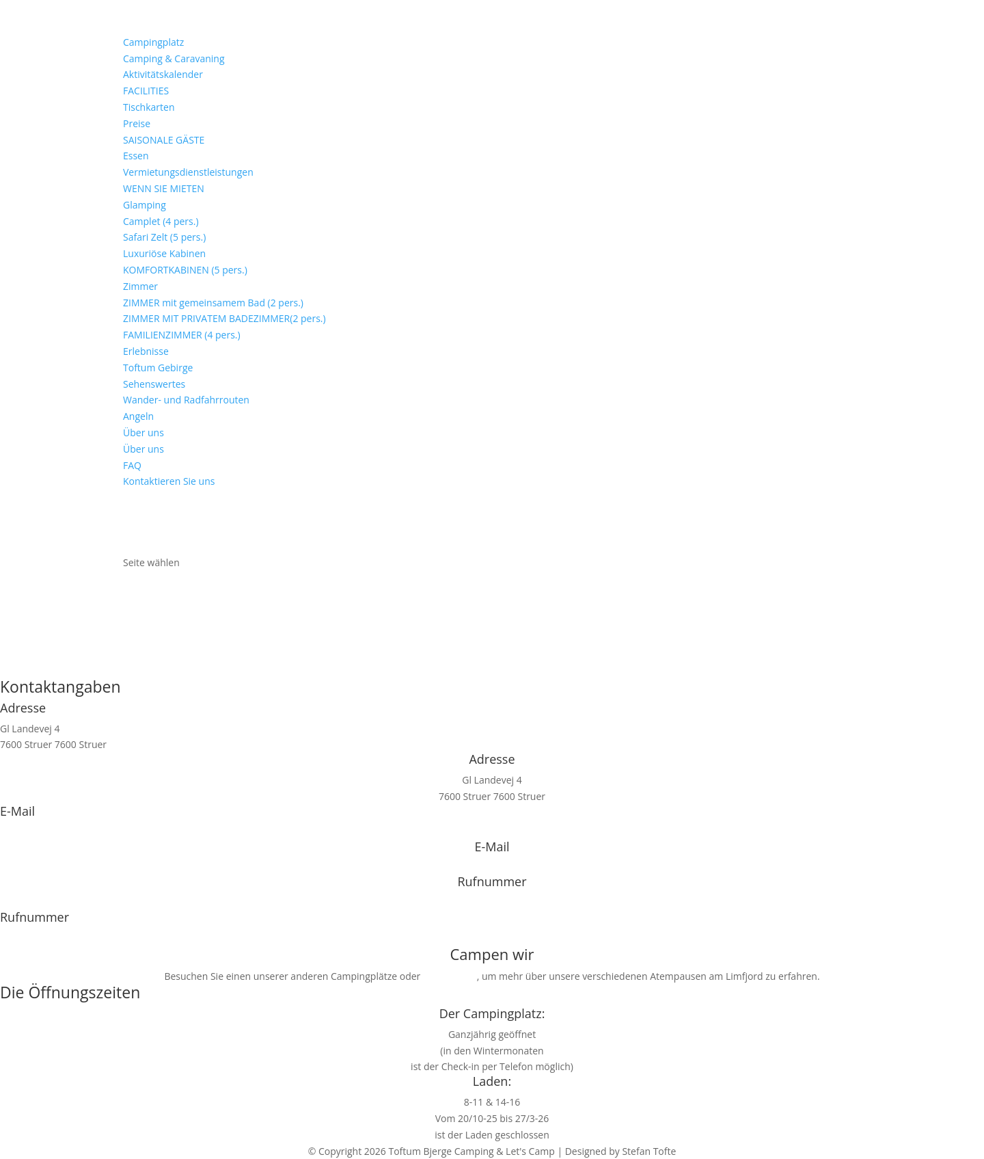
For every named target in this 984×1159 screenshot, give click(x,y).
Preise (136, 123)
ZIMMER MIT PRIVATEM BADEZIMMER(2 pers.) (224, 318)
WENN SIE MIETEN (163, 188)
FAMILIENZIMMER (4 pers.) (182, 334)
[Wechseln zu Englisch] (123, 546)
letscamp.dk (450, 976)
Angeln (138, 416)
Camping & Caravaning (174, 58)
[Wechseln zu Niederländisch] (123, 530)
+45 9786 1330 (491, 902)
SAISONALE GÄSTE (163, 139)
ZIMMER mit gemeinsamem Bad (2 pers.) (213, 302)
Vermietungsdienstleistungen (188, 171)
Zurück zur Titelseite (492, 661)
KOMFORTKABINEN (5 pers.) (185, 269)
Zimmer (140, 286)
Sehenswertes (154, 383)
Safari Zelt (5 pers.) (164, 236)
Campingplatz (153, 42)
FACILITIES (146, 90)
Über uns (143, 432)
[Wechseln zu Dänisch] (123, 513)
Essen (136, 155)
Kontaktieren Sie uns (169, 481)
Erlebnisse (146, 351)
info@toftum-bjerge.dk (50, 831)
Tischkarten (149, 107)
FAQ (132, 465)
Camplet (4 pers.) (161, 221)
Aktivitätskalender (163, 74)
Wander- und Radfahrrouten (186, 399)
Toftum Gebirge (158, 367)
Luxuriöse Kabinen (164, 253)
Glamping (144, 204)
